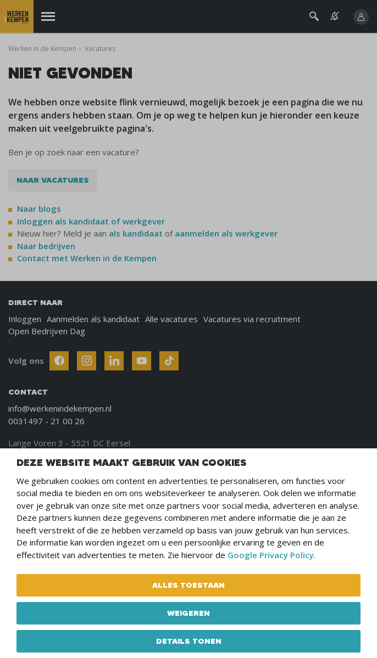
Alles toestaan (188, 585)
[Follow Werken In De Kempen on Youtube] (141, 360)
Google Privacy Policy (271, 554)
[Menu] (48, 16)
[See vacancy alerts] (334, 16)
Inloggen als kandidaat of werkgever (91, 221)
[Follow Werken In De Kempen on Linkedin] (114, 360)
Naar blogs (39, 208)
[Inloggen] (361, 17)
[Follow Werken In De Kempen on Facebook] (59, 360)
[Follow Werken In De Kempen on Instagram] (86, 360)
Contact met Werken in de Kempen (87, 257)
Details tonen (188, 641)
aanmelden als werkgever (226, 233)
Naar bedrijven (47, 245)
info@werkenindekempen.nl (60, 408)
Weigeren (188, 613)
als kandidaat (136, 233)
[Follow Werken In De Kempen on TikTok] (169, 360)
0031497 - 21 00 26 (46, 420)
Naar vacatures (52, 180)
